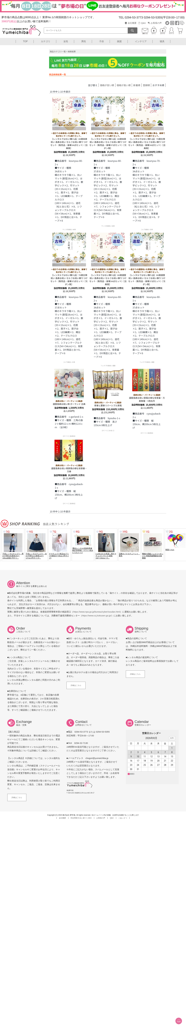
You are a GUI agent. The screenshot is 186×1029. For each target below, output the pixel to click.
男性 (83, 41)
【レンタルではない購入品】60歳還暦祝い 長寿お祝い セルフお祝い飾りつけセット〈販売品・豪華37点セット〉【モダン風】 (147, 277)
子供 (101, 41)
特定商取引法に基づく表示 (81, 818)
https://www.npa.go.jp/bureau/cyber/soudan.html (96, 611)
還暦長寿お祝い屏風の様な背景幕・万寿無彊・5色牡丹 (147, 397)
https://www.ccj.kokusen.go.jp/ (96, 615)
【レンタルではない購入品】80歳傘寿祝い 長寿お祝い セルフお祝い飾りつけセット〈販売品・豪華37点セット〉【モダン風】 (108, 141)
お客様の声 (156, 23)
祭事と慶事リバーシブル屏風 (108, 404)
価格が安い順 (107, 85)
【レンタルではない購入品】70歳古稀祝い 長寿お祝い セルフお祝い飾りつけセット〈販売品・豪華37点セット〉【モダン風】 (69, 277)
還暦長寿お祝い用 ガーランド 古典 (69, 402)
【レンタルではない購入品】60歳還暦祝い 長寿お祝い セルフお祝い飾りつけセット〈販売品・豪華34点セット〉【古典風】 (108, 277)
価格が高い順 (124, 85)
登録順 (146, 85)
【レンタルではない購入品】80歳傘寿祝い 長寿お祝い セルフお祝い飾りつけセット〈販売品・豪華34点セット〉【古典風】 (69, 141)
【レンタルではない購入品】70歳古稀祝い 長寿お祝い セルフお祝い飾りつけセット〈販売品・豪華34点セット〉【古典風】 (147, 141)
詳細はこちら (76, 685)
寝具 (162, 41)
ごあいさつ (122, 818)
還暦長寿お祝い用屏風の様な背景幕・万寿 (69, 468)
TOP (25, 41)
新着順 (136, 85)
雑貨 (119, 41)
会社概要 (132, 23)
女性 (65, 41)
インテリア (141, 41)
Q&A (143, 23)
